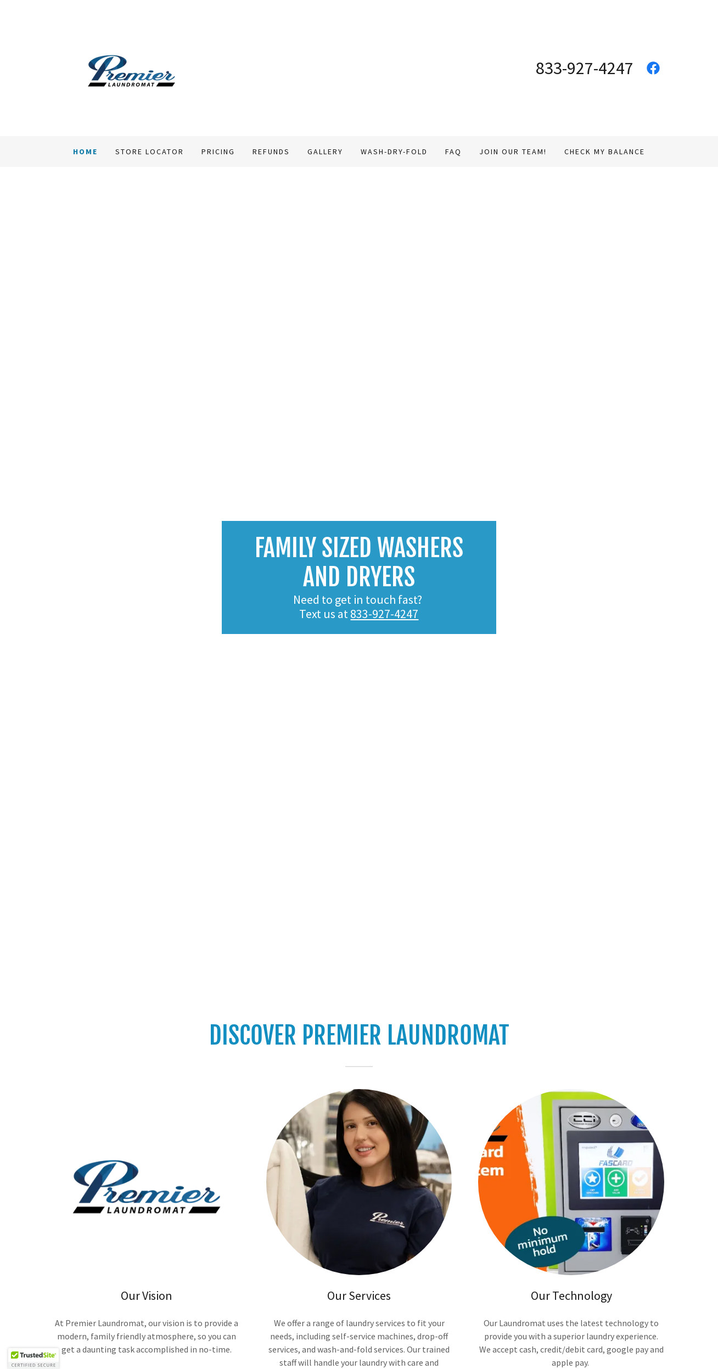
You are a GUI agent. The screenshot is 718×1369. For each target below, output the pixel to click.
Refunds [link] (271, 151)
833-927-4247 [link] (584, 68)
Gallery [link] (325, 151)
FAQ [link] (453, 151)
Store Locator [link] (149, 151)
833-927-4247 (384, 613)
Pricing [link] (218, 151)
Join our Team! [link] (513, 151)
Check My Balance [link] (604, 151)
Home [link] (85, 151)
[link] (131, 66)
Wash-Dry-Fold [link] (394, 151)
